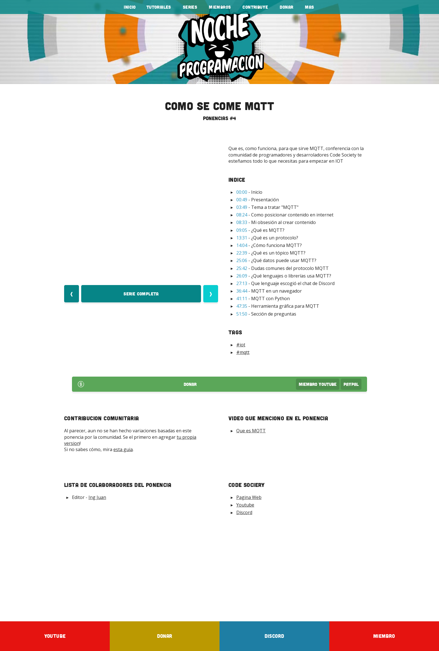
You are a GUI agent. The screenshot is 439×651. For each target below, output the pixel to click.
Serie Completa (141, 294)
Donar (286, 7)
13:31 (241, 238)
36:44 (241, 291)
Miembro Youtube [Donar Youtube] (318, 384)
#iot (240, 345)
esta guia (123, 449)
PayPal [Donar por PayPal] (351, 384)
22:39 (241, 253)
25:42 (241, 268)
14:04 (241, 245)
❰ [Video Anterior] (71, 294)
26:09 (241, 276)
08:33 (241, 222)
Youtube (245, 505)
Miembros (220, 7)
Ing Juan (97, 497)
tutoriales (158, 7)
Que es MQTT (251, 431)
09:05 (241, 230)
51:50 (241, 314)
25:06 (241, 260)
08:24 (241, 215)
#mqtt (242, 352)
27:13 (241, 283)
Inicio (130, 7)
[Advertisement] (219, 568)
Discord (244, 512)
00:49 (241, 200)
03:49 (241, 207)
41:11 (241, 298)
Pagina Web (248, 497)
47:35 (241, 306)
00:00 (241, 192)
